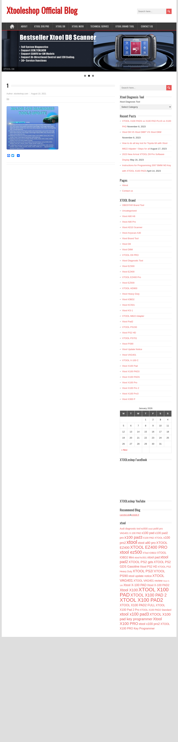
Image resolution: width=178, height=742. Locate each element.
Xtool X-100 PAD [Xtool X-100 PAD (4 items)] (134, 585)
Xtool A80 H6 (128, 216)
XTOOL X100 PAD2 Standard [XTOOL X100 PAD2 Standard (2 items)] (155, 609)
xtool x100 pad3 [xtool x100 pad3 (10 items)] (134, 614)
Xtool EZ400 (128, 271)
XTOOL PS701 (129, 338)
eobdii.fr (135, 515)
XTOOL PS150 (129, 327)
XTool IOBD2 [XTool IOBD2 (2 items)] (149, 552)
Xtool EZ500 (128, 282)
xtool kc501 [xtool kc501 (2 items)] (140, 557)
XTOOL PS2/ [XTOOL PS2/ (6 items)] (143, 571)
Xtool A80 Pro (129, 221)
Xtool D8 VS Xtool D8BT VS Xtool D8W (141, 132)
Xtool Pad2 (127, 321)
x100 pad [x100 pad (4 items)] (148, 533)
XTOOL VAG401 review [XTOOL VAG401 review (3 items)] (147, 580)
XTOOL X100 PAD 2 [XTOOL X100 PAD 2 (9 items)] (148, 595)
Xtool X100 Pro (129, 382)
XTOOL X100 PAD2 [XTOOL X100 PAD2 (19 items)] (141, 600)
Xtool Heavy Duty (130, 294)
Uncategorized (129, 210)
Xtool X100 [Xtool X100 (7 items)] (129, 590)
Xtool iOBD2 (128, 299)
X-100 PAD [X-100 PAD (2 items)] (135, 533)
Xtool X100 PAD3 (130, 371)
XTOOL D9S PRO (41, 26)
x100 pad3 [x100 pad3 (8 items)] (133, 537)
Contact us (147, 26)
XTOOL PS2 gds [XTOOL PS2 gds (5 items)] (141, 562)
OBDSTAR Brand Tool (133, 205)
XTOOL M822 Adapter (133, 316)
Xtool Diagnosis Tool (130, 101)
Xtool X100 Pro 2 (130, 388)
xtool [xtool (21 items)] (132, 542)
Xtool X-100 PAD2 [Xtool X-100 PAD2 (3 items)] (158, 585)
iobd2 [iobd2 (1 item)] (150, 529)
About (24, 26)
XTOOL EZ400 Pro (131, 277)
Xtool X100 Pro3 (130, 393)
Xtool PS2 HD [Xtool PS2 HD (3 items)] (148, 566)
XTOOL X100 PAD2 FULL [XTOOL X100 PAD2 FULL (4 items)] (137, 605)
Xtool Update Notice (132, 349)
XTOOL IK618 (78, 26)
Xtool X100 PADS (131, 377)
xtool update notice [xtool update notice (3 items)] (140, 575)
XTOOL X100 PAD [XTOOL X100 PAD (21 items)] (144, 592)
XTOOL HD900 (129, 288)
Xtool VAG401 (129, 355)
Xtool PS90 (127, 343)
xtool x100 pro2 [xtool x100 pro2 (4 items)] (149, 624)
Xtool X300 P (128, 399)
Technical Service (99, 26)
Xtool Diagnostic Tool (132, 260)
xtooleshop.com (21, 93)
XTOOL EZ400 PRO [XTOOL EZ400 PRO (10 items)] (148, 547)
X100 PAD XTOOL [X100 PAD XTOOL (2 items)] (153, 537)
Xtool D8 (126, 244)
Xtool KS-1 (127, 310)
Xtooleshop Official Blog (42, 10)
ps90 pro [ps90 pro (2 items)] (158, 528)
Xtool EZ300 (128, 266)
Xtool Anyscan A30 (131, 233)
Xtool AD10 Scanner (132, 227)
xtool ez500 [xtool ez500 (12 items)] (131, 552)
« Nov (124, 450)
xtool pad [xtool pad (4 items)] (153, 557)
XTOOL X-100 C (130, 360)
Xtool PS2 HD (129, 332)
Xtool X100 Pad (130, 366)
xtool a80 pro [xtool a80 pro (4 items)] (147, 543)
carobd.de (125, 515)
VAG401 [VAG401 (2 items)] (124, 533)
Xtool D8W (127, 249)
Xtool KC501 (128, 305)
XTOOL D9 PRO (130, 255)
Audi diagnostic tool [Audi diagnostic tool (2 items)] (130, 528)
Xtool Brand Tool (125, 26)
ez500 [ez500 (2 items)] (144, 528)
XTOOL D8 (60, 26)
